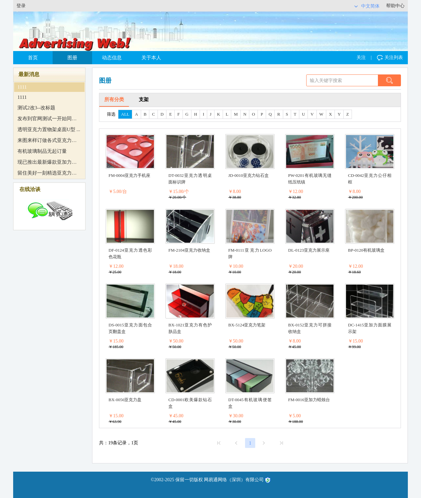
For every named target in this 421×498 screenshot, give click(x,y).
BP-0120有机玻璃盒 (366, 250)
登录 (21, 5)
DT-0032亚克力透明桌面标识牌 (190, 178)
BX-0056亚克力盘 (125, 399)
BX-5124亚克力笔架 (246, 324)
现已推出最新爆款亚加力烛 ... (47, 162)
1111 (22, 87)
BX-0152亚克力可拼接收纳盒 (310, 328)
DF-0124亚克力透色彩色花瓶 (130, 253)
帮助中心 (395, 5)
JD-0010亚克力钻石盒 (248, 175)
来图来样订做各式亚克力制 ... (47, 141)
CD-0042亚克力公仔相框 (369, 178)
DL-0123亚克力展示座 (309, 250)
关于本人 (151, 57)
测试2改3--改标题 (36, 107)
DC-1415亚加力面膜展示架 (369, 328)
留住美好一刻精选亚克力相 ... (47, 173)
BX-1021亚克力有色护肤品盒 (190, 328)
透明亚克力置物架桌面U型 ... (48, 129)
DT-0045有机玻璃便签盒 (250, 403)
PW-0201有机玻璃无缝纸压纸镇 (310, 178)
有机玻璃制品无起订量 (42, 151)
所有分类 (114, 99)
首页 (33, 57)
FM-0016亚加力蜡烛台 (309, 399)
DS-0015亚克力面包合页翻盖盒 (130, 328)
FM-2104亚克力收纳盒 (189, 250)
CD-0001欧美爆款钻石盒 (190, 403)
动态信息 (112, 57)
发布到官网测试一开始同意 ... (47, 119)
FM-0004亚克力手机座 (129, 175)
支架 (144, 99)
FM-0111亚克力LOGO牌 (250, 253)
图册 (72, 57)
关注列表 (390, 58)
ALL (125, 114)
